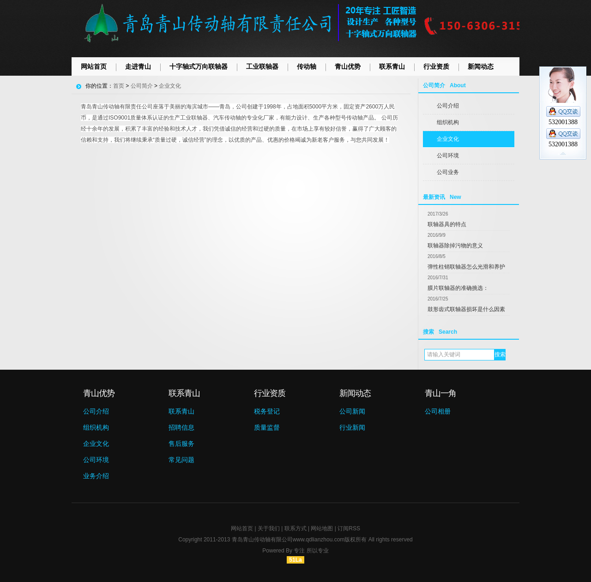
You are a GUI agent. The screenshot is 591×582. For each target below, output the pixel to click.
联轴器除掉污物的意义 (455, 245)
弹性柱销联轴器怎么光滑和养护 (466, 267)
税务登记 (267, 411)
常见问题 (181, 459)
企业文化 (448, 139)
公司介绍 (448, 105)
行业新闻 (352, 427)
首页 (118, 86)
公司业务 (448, 172)
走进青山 (138, 66)
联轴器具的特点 (447, 224)
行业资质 (436, 66)
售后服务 (181, 443)
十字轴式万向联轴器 (198, 66)
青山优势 (348, 66)
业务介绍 (96, 476)
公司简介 (142, 86)
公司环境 (448, 155)
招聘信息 (181, 427)
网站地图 (322, 528)
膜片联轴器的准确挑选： (458, 288)
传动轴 (306, 66)
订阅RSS (349, 528)
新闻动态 (481, 66)
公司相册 (438, 411)
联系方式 (295, 528)
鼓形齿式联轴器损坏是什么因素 (466, 309)
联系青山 (392, 66)
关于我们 (269, 528)
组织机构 (448, 122)
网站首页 (94, 66)
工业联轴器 (262, 66)
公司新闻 (352, 411)
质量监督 (267, 427)
